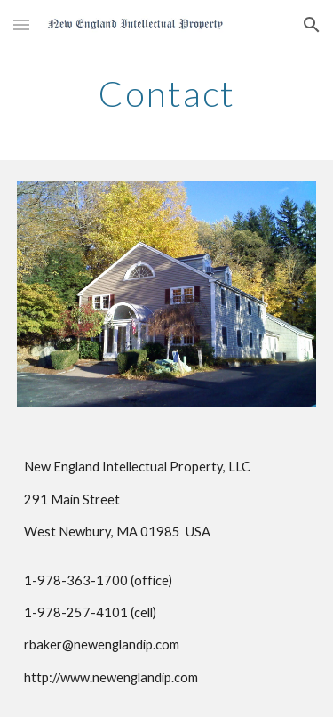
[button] (21, 24)
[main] (167, 93)
